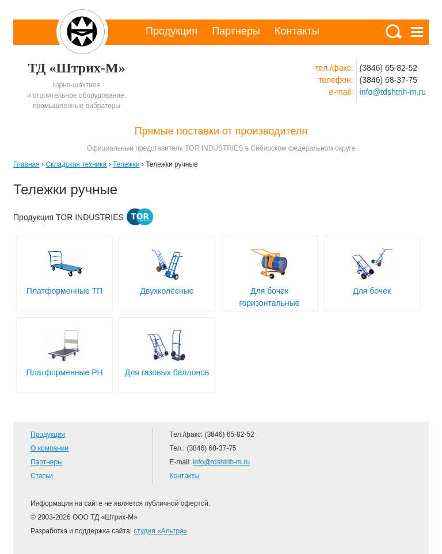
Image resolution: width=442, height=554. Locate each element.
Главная (26, 164)
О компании (49, 448)
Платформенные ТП (64, 290)
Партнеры (236, 31)
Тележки (126, 164)
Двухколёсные (167, 290)
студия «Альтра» (160, 531)
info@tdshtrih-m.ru (393, 92)
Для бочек (372, 290)
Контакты (297, 31)
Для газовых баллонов (167, 372)
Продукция (171, 31)
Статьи (42, 476)
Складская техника (75, 164)
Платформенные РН (64, 372)
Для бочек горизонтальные (269, 296)
